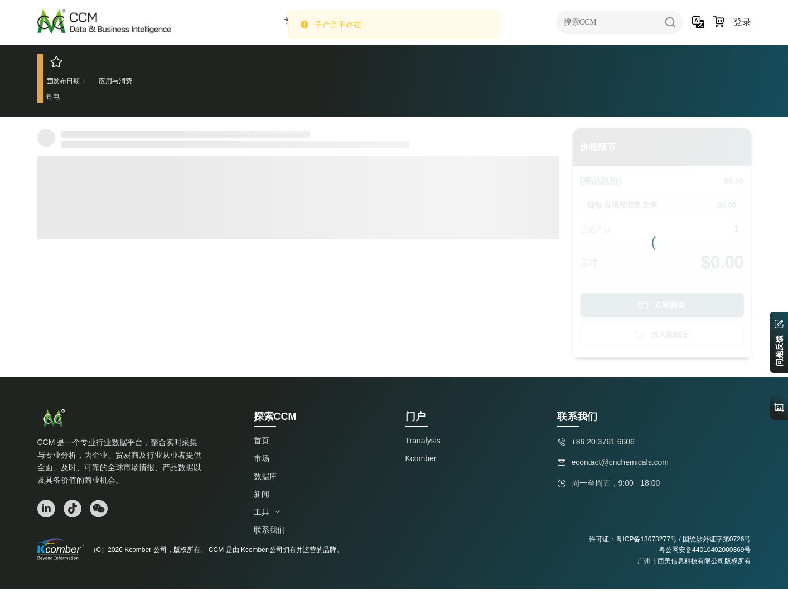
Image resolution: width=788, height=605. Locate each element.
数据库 (265, 476)
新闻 (261, 494)
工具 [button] (267, 511)
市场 (261, 458)
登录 (742, 22)
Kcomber (421, 458)
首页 (261, 440)
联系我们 (269, 529)
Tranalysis (423, 440)
